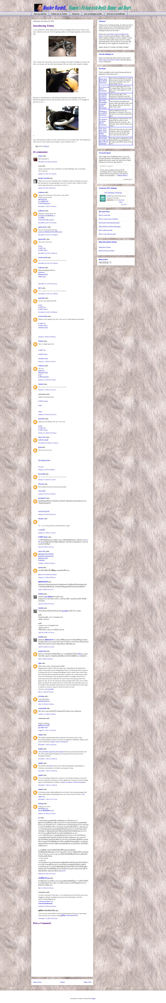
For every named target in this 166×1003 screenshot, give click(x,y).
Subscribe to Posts (105, 247)
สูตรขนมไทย (42, 199)
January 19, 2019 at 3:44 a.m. (47, 494)
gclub (40, 375)
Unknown (41, 192)
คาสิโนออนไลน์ (43, 377)
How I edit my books (105, 230)
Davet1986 (41, 474)
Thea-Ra (41, 484)
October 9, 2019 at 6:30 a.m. (46, 563)
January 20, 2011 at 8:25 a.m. (47, 188)
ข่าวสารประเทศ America (46, 220)
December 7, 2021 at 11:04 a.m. (47, 785)
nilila (40, 663)
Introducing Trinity (43, 25)
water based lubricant (45, 903)
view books (123, 204)
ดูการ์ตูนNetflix (43, 727)
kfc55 (40, 288)
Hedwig (40, 803)
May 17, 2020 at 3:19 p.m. (46, 704)
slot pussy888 (49, 689)
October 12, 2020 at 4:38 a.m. (47, 714)
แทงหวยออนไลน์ (43, 511)
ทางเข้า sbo (42, 248)
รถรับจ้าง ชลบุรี (43, 440)
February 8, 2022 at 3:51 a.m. (47, 873)
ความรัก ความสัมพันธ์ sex (46, 216)
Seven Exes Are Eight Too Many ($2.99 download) (104, 141)
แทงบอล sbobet (43, 327)
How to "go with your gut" (107, 234)
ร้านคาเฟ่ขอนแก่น (44, 203)
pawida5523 (42, 498)
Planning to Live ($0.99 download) (103, 113)
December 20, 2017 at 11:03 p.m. (48, 263)
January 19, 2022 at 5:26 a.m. (47, 813)
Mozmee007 (42, 239)
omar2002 (41, 298)
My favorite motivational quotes (109, 223)
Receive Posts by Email (106, 251)
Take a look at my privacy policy (109, 60)
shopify (40, 735)
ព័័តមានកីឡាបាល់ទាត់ (44, 460)
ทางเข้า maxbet (43, 401)
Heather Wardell (43, 178)
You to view (42, 437)
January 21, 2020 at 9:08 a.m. (47, 577)
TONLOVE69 (42, 257)
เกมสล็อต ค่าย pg (43, 878)
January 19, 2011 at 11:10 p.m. (47, 174)
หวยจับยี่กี (41, 530)
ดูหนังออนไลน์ (43, 558)
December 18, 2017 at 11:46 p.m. (48, 235)
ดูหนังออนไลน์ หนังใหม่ (45, 554)
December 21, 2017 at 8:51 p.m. (47, 284)
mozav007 (41, 419)
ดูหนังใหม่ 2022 (43, 808)
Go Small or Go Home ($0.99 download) (103, 122)
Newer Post (37, 982)
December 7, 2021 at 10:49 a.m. (47, 771)
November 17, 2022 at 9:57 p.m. (48, 918)
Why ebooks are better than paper (110, 226)
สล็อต (80, 654)
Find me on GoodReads (116, 14)
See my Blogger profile (93, 14)
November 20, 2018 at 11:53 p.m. (48, 443)
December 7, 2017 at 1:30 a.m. (47, 206)
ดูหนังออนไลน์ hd (43, 701)
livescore (41, 467)
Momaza (41, 518)
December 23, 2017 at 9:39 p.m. (47, 312)
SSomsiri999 (42, 708)
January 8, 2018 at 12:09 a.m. (47, 337)
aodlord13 (41, 211)
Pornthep (41, 696)
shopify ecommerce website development (73, 782)
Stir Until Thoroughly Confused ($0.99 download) (103, 104)
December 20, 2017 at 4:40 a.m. (47, 253)
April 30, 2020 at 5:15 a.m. (46, 647)
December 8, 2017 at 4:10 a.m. (47, 223)
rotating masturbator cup (45, 901)
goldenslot (41, 232)
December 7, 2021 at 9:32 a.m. (47, 744)
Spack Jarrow (42, 227)
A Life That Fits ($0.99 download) (103, 96)
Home (62, 982)
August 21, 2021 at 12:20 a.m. (47, 730)
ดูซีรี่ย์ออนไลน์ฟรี (43, 725)
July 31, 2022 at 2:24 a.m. (46, 888)
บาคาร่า (63, 871)
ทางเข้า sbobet (42, 250)
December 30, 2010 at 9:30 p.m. (47, 162)
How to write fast (104, 215)
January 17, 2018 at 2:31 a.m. (47, 390)
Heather (109, 196)
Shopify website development (59, 742)
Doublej (40, 594)
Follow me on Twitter (59, 14)
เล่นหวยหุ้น (42, 491)
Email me (75, 14)
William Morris (122, 175)
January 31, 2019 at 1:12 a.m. (47, 533)
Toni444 (40, 341)
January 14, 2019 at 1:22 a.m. (47, 479)
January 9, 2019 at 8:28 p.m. (46, 469)
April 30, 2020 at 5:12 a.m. (46, 632)
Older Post (87, 982)
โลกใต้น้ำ (41, 218)
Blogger (93, 998)
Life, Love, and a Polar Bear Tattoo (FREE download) (103, 132)
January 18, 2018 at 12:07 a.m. (47, 414)
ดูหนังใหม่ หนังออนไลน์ (45, 556)
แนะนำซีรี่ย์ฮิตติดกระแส (46, 810)
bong (39, 447)
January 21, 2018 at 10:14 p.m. (47, 433)
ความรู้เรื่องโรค (43, 201)
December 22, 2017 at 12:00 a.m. (48, 294)
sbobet (40, 246)
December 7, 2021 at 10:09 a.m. (47, 759)
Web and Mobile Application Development (51, 752)
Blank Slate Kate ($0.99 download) (103, 81)
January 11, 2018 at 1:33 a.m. (47, 361)
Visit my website (40, 14)
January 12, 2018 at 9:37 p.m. (47, 380)
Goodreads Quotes (127, 179)
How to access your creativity (108, 219)
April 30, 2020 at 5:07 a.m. (46, 604)
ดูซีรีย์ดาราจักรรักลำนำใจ (69, 915)
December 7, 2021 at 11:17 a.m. (47, 799)
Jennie (40, 156)
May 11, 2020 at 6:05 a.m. (46, 692)
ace (39, 818)
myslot (40, 567)
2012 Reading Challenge (113, 193)
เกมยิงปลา (41, 560)
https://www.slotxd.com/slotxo (47, 574)
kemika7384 (42, 651)
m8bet (40, 405)
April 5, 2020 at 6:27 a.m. (46, 589)
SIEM (50, 766)
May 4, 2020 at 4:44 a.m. (45, 659)
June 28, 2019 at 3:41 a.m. (46, 547)
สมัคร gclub (58, 232)
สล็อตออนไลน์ (49, 232)
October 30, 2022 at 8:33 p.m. (47, 906)
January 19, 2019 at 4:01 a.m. (47, 514)
